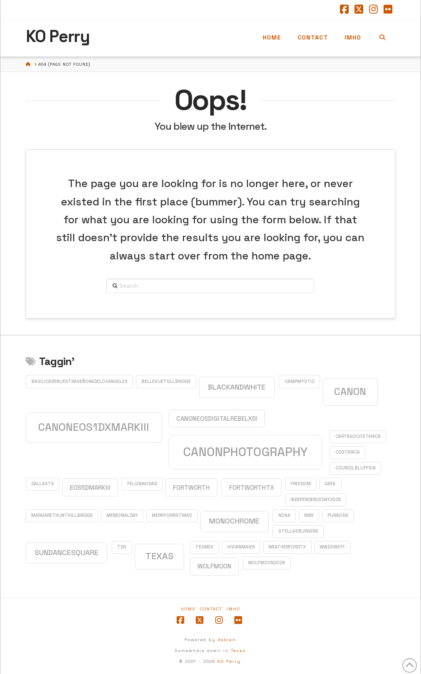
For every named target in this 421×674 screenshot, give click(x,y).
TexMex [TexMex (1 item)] (204, 547)
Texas (238, 650)
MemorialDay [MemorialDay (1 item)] (122, 515)
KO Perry (58, 36)
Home (188, 609)
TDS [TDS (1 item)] (121, 547)
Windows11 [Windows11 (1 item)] (332, 547)
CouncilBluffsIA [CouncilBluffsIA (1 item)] (355, 468)
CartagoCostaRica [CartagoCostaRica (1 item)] (358, 436)
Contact (211, 609)
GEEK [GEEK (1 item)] (330, 483)
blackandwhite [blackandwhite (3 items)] (237, 387)
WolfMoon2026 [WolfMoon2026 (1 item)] (266, 562)
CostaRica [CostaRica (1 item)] (347, 452)
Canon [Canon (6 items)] (350, 391)
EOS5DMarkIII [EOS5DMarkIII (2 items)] (90, 487)
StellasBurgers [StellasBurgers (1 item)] (298, 531)
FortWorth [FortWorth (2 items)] (191, 487)
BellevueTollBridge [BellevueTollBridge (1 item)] (166, 381)
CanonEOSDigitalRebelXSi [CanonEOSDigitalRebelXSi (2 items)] (216, 418)
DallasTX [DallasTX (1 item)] (42, 483)
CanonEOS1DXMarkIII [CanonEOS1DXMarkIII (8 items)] (93, 427)
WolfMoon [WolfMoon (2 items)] (214, 566)
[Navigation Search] (382, 38)
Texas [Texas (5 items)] (159, 556)
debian (227, 639)
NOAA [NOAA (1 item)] (284, 515)
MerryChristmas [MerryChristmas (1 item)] (172, 515)
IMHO (233, 609)
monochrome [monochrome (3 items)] (234, 521)
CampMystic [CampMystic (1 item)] (300, 381)
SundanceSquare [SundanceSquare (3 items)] (66, 552)
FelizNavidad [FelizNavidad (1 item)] (142, 483)
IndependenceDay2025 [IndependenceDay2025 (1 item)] (316, 499)
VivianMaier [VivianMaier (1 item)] (241, 547)
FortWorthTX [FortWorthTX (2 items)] (251, 487)
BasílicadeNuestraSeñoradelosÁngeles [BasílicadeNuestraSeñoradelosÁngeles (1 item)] (79, 381)
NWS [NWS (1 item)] (309, 515)
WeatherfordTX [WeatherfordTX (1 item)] (287, 547)
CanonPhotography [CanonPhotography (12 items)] (245, 452)
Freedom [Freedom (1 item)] (301, 483)
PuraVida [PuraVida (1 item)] (337, 515)
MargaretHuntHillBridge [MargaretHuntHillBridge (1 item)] (62, 515)
